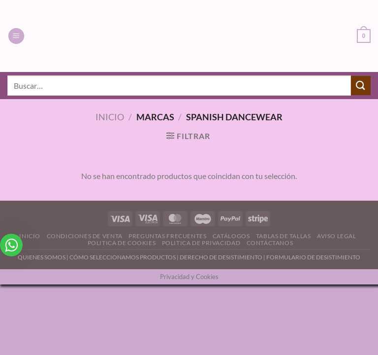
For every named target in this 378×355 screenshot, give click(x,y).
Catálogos (231, 236)
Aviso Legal (336, 236)
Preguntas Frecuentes (167, 236)
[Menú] (16, 36)
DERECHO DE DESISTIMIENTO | (223, 257)
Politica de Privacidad (201, 243)
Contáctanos (270, 243)
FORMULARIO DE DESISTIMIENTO (313, 257)
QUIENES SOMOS (41, 257)
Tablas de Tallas (283, 236)
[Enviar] (361, 85)
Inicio (109, 116)
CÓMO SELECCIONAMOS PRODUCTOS (122, 257)
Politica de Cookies (122, 243)
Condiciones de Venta (85, 236)
